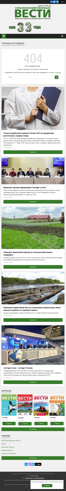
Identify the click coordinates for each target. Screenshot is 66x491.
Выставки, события (7, 447)
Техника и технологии (8, 454)
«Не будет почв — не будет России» (18, 368)
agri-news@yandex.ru (39, 478)
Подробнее (33, 152)
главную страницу (55, 72)
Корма (3, 444)
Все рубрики (33, 458)
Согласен (47, 485)
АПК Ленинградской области (11, 441)
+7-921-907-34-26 (34, 476)
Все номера (33, 429)
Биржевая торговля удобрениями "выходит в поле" (24, 187)
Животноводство (7, 450)
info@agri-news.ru (29, 478)
